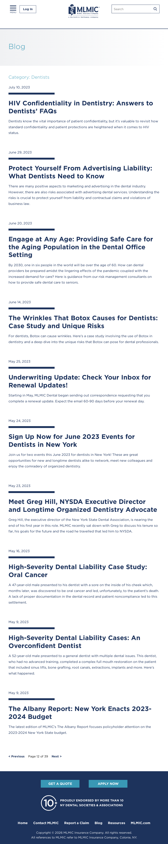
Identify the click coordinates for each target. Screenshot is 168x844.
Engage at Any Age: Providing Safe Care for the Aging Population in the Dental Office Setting (80, 246)
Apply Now (108, 784)
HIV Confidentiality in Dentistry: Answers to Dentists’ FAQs (80, 107)
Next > (57, 756)
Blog (98, 823)
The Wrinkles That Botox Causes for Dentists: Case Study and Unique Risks (83, 322)
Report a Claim (76, 823)
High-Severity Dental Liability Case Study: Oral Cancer (77, 571)
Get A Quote (60, 784)
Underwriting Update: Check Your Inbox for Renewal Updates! (79, 381)
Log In (28, 9)
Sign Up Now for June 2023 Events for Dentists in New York (71, 440)
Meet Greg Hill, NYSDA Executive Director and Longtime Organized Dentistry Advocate (82, 505)
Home (23, 823)
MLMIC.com (140, 823)
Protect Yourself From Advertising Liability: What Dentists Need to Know (80, 172)
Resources (116, 823)
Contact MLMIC (46, 823)
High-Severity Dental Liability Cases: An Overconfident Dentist (74, 641)
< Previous (16, 756)
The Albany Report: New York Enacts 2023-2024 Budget (79, 712)
